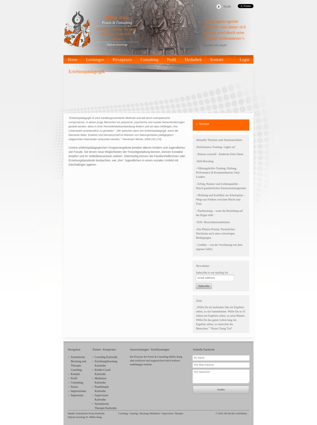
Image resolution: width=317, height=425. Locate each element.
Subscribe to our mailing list (212, 272)
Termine (204, 124)
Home (73, 59)
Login (244, 59)
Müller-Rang (117, 17)
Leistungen (95, 59)
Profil (171, 59)
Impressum (77, 395)
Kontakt (216, 59)
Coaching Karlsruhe (106, 357)
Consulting (149, 59)
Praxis (74, 386)
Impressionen (78, 391)
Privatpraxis (122, 59)
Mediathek (193, 59)
